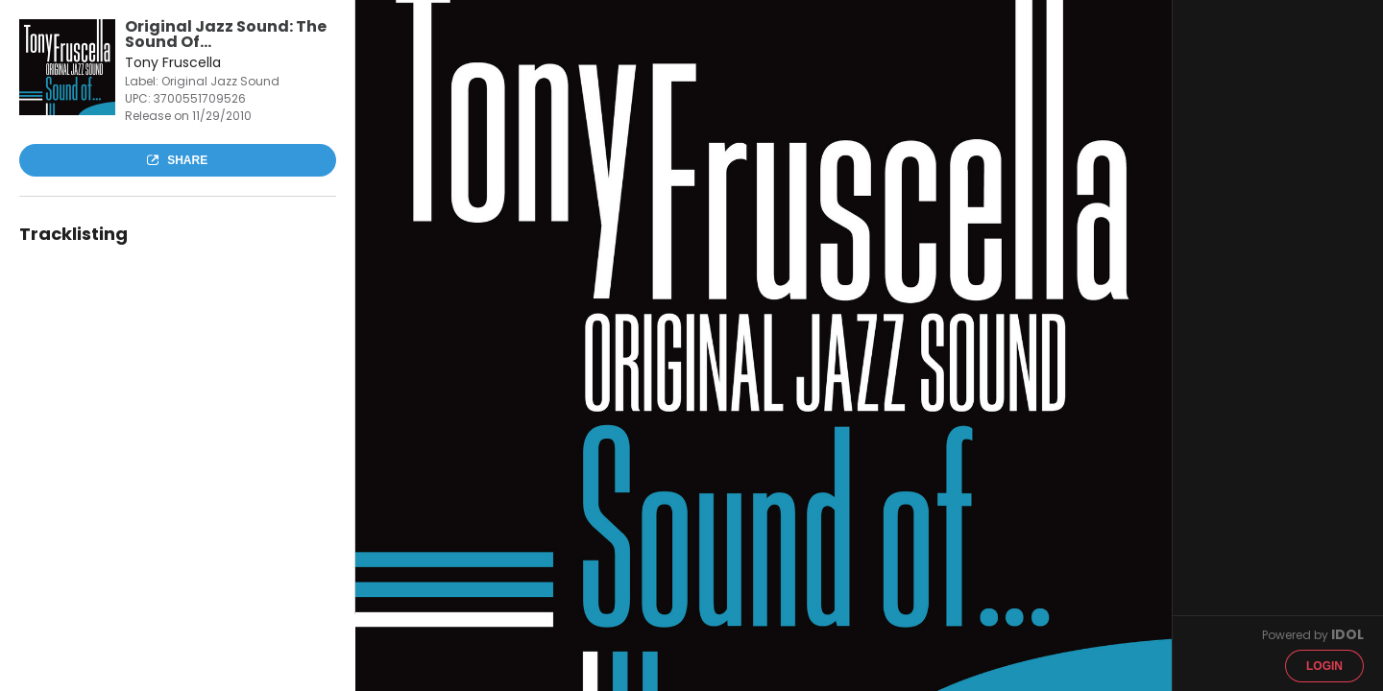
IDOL (1347, 634)
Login (1324, 666)
